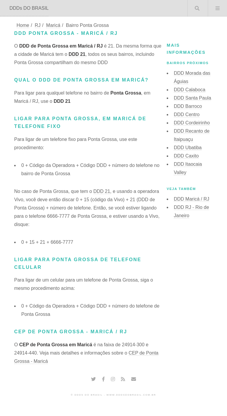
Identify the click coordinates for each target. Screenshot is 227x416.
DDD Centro (187, 114)
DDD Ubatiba (188, 147)
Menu (217, 8)
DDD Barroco (188, 106)
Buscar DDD (197, 8)
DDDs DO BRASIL (28, 8)
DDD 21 (77, 54)
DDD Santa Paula (192, 97)
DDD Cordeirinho (192, 122)
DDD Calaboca (189, 89)
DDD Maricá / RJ (191, 199)
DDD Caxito (186, 155)
